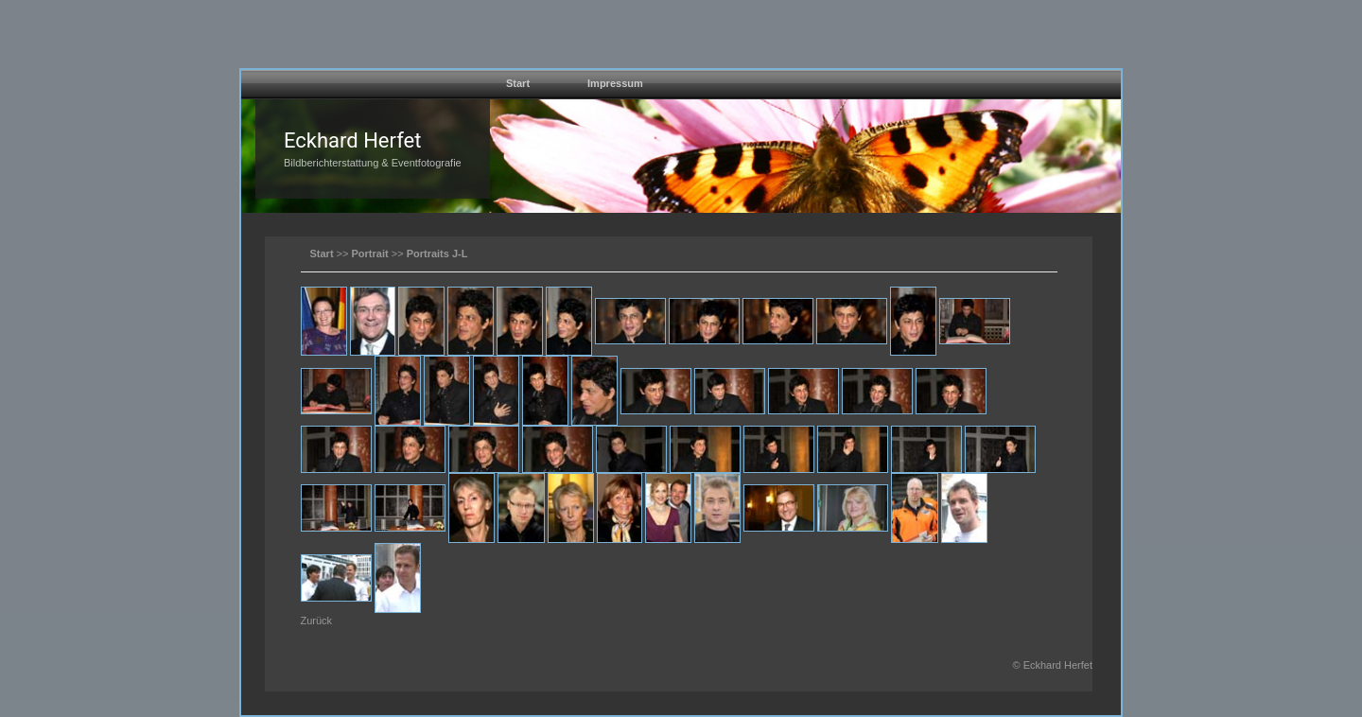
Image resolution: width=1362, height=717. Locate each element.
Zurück (317, 620)
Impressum (615, 83)
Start (518, 83)
